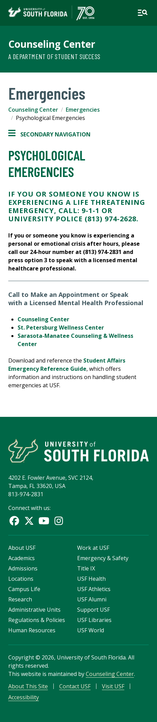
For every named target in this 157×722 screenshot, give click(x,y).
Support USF (93, 609)
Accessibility (23, 697)
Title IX (86, 568)
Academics (21, 558)
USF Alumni (91, 599)
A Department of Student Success (54, 56)
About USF (21, 548)
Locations (20, 578)
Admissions (23, 568)
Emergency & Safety (102, 558)
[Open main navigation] (142, 13)
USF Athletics (94, 589)
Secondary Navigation (49, 134)
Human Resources (31, 630)
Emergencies (83, 109)
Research (20, 599)
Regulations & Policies (36, 620)
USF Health (91, 578)
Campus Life (24, 589)
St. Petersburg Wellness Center (61, 327)
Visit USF (113, 686)
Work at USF (93, 548)
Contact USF (75, 686)
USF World (90, 630)
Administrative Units (34, 609)
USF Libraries (94, 620)
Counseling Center (51, 44)
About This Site (28, 686)
